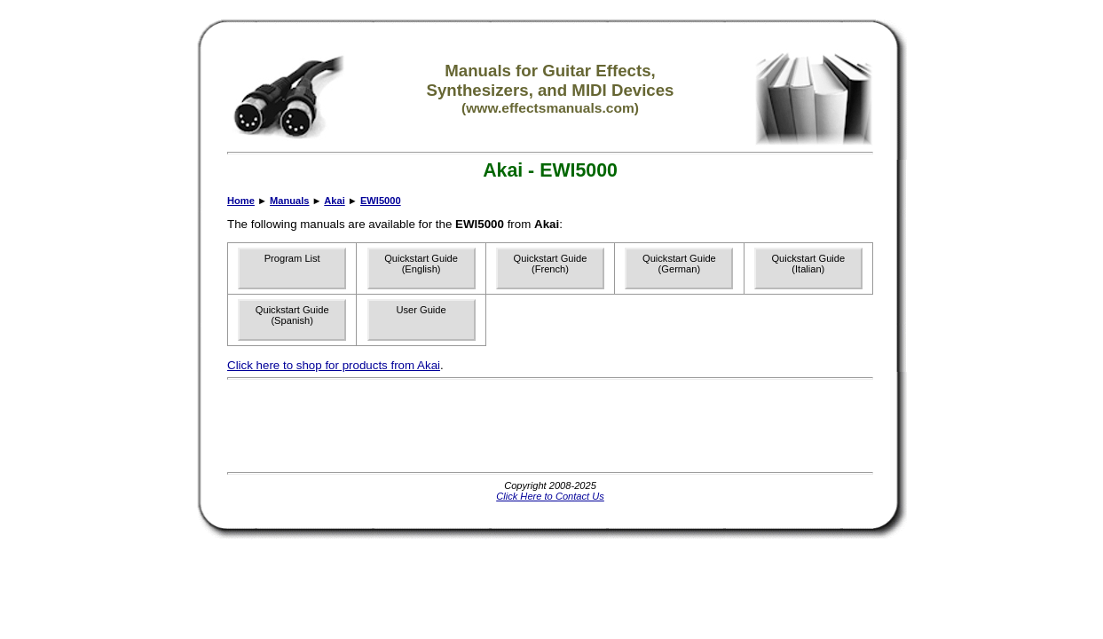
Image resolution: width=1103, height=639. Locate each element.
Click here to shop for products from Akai (333, 365)
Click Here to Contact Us (550, 496)
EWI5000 (380, 200)
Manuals (289, 200)
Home (241, 200)
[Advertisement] (550, 426)
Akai (334, 200)
